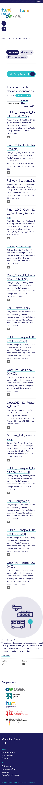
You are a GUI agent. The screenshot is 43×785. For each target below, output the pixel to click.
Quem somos (8, 752)
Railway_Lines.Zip (19, 246)
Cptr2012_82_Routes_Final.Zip (21, 404)
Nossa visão (7, 755)
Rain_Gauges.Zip (18, 501)
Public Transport (23, 38)
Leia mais (5, 655)
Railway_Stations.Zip (21, 180)
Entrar (39, 1)
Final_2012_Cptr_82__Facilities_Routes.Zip (21, 213)
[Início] (3, 38)
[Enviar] (32, 74)
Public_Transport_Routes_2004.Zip (21, 339)
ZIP (8, 137)
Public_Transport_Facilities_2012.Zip (21, 114)
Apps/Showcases (10, 774)
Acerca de (26, 52)
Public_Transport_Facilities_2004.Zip (21, 470)
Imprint (17, 782)
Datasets (13, 52)
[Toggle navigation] (3, 23)
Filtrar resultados (13, 103)
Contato (5, 758)
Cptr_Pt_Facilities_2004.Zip (21, 372)
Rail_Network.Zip (18, 308)
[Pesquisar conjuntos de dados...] (22, 74)
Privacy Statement (28, 782)
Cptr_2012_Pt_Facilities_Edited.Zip (21, 277)
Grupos (11, 38)
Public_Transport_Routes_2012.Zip (21, 532)
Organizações (8, 769)
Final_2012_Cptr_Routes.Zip (21, 147)
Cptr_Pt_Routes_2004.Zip (21, 564)
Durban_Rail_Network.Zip (21, 437)
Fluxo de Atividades (17, 57)
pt (4, 29)
